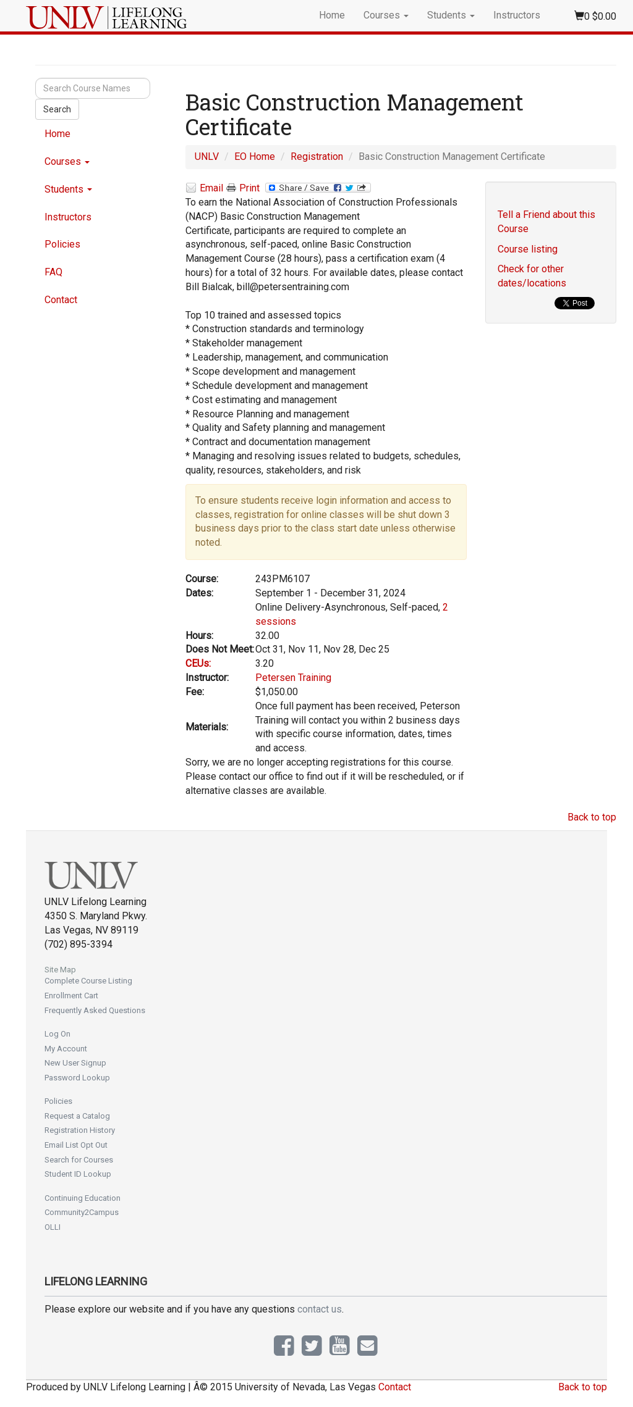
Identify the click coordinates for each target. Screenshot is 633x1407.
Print (243, 188)
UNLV (207, 156)
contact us (319, 1309)
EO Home (254, 156)
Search (57, 109)
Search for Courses (79, 1159)
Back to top (591, 817)
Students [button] (451, 15)
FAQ (53, 272)
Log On (57, 1033)
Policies (62, 244)
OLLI (53, 1227)
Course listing (528, 249)
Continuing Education (83, 1198)
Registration (317, 156)
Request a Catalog (77, 1116)
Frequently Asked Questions (95, 1010)
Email (204, 188)
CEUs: (198, 663)
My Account (66, 1048)
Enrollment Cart (71, 995)
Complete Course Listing (88, 980)
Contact (61, 300)
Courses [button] (386, 15)
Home (332, 15)
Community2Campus (82, 1212)
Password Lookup (77, 1077)
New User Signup (75, 1062)
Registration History (80, 1130)
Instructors (516, 15)
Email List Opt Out (76, 1145)
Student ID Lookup (78, 1174)
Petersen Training (293, 677)
